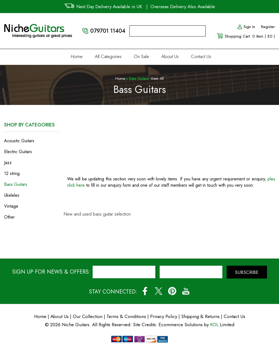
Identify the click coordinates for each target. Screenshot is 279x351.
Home (77, 56)
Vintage (11, 206)
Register (268, 27)
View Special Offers (31, 239)
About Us (170, 56)
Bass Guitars (15, 184)
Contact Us (201, 56)
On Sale (141, 56)
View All (157, 78)
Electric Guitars (18, 152)
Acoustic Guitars (19, 141)
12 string (12, 173)
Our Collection (87, 316)
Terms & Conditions (127, 316)
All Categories (108, 56)
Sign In (246, 27)
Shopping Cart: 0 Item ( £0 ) (250, 36)
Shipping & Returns (200, 316)
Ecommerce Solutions (181, 324)
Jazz (8, 162)
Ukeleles (11, 195)
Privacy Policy (163, 316)
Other (9, 217)
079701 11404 (107, 31)
